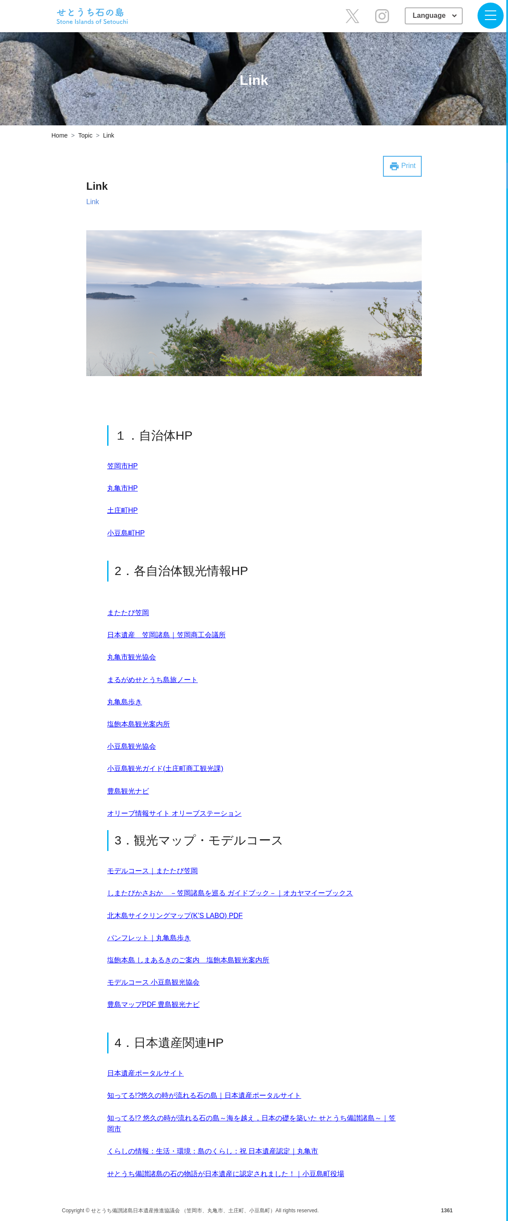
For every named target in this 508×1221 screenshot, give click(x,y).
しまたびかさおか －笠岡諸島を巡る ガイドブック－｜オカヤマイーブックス (230, 893)
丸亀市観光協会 (131, 657)
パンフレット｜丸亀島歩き (149, 938)
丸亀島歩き (124, 702)
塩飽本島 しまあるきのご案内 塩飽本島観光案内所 (188, 960)
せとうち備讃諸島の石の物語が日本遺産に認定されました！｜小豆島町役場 (225, 1173)
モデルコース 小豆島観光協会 (153, 982)
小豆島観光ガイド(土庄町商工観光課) (165, 768)
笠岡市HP (122, 466)
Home (59, 135)
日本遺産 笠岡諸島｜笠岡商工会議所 (166, 635)
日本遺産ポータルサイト (145, 1073)
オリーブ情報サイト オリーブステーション (174, 813)
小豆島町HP (126, 533)
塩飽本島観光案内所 (138, 724)
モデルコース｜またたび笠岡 (152, 871)
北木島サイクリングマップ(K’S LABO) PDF (175, 915)
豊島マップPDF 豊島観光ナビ (153, 1004)
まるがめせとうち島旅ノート (152, 679)
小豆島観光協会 (131, 746)
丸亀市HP (122, 488)
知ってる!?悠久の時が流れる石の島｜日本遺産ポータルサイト (204, 1095)
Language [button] (430, 15)
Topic (85, 135)
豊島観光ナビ (128, 791)
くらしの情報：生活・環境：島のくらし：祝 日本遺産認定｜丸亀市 (212, 1151)
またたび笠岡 (128, 612)
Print (402, 166)
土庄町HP (122, 510)
